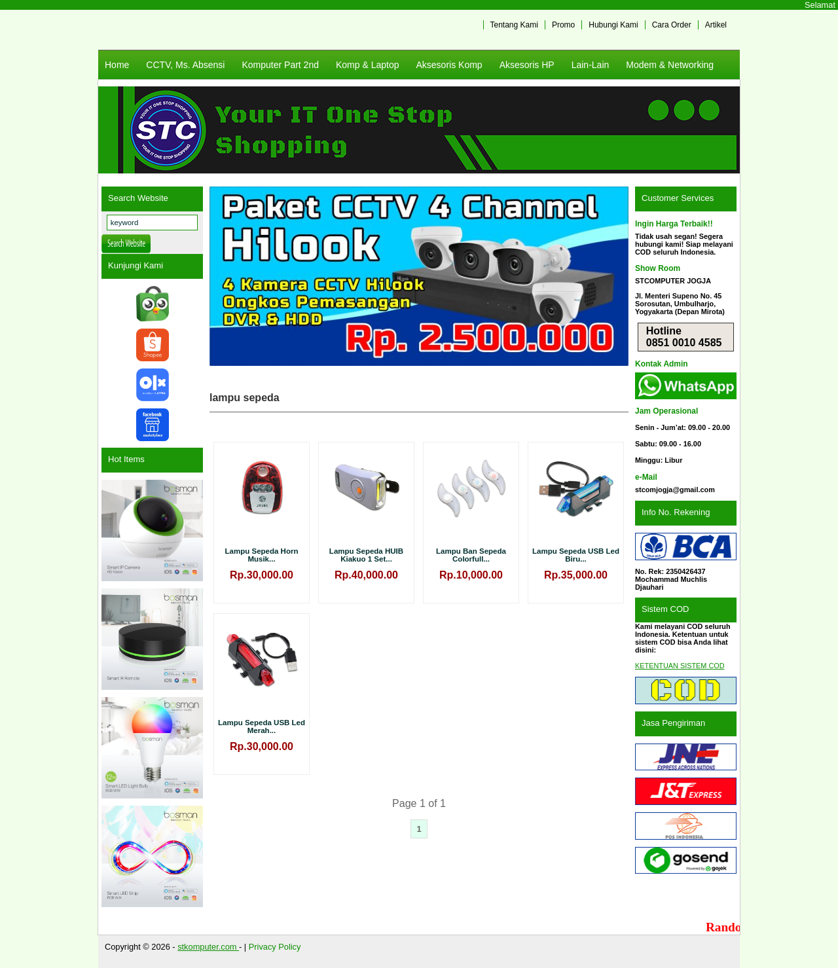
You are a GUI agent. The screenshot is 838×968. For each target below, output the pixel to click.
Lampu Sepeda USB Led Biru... (575, 555)
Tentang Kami (514, 24)
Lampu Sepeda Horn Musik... (262, 555)
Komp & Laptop (367, 65)
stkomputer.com (208, 947)
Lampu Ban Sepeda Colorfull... (471, 555)
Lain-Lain (591, 65)
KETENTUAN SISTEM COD (680, 666)
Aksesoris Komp (449, 65)
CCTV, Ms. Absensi (185, 65)
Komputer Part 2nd (280, 65)
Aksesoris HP (527, 65)
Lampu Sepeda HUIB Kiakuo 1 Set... (366, 555)
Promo (563, 24)
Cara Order (671, 24)
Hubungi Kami (613, 24)
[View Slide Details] (419, 276)
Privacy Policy (275, 947)
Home (117, 65)
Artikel (716, 24)
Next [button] (612, 276)
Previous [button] (226, 276)
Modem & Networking (670, 65)
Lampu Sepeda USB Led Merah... (261, 726)
